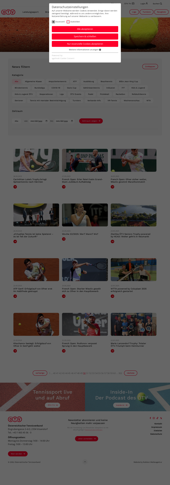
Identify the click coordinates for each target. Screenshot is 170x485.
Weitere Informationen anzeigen (85, 49)
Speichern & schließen (85, 36)
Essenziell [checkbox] (60, 21)
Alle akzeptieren (85, 29)
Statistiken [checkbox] (75, 21)
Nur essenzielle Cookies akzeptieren (85, 43)
